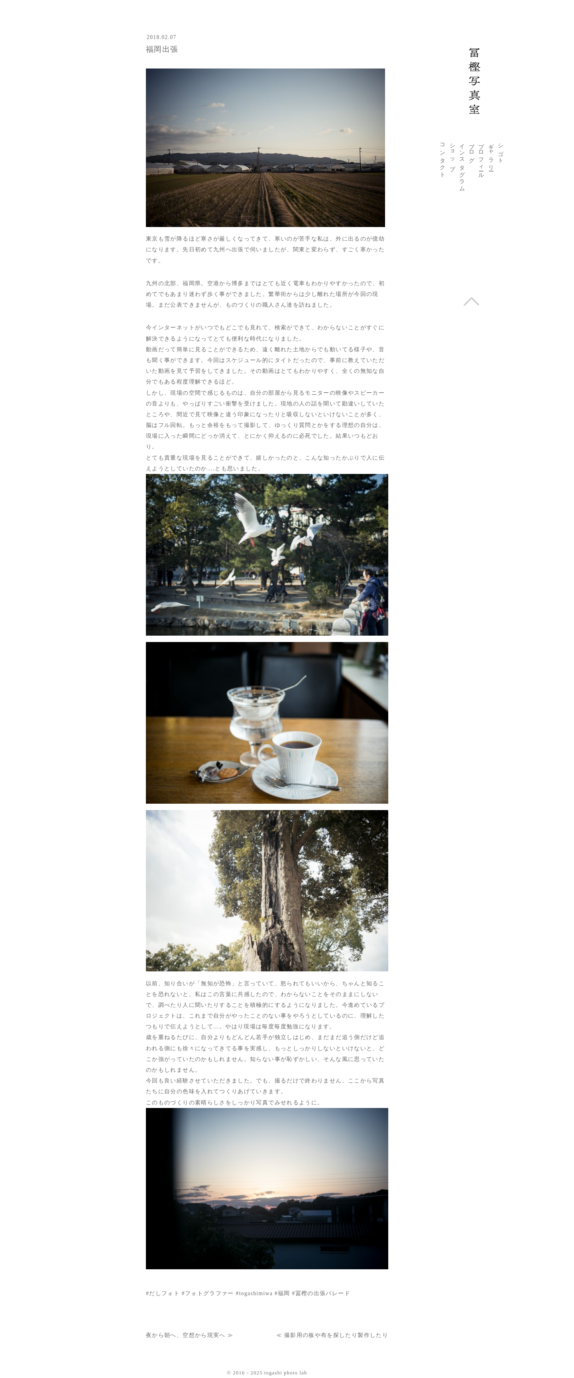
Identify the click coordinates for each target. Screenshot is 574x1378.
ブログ (471, 150)
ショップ (452, 154)
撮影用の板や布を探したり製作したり (336, 1335)
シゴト (500, 150)
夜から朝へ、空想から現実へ (186, 1335)
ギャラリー (491, 154)
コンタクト (442, 157)
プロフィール (481, 157)
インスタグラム (462, 164)
